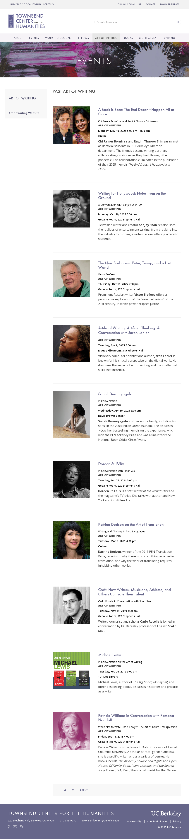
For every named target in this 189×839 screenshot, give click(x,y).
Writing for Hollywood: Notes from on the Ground (132, 195)
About (18, 38)
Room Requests (169, 4)
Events (34, 38)
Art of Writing (106, 38)
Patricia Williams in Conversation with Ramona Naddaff (136, 718)
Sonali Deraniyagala (115, 394)
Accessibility (134, 821)
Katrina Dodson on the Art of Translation (131, 524)
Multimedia (147, 38)
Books (128, 38)
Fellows (83, 38)
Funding (168, 38)
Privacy (177, 821)
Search (177, 22)
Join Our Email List (129, 4)
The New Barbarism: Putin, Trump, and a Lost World (134, 265)
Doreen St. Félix (111, 463)
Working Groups (58, 38)
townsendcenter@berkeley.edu (100, 820)
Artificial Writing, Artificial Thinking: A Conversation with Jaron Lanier (129, 330)
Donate (150, 4)
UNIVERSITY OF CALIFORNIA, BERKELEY (32, 4)
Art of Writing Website (24, 113)
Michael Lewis (109, 655)
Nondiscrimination (157, 821)
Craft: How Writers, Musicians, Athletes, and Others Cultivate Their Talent (134, 592)
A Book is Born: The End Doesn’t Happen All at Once (136, 112)
